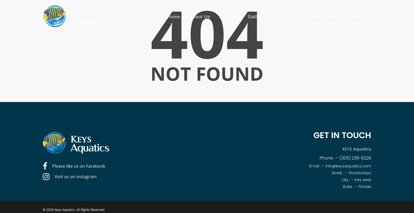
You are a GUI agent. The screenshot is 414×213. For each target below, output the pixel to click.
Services (229, 16)
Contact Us (285, 16)
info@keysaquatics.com (348, 166)
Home (173, 16)
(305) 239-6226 (355, 158)
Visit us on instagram (70, 177)
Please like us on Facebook (74, 166)
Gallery (256, 16)
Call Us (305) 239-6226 (337, 16)
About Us (200, 16)
